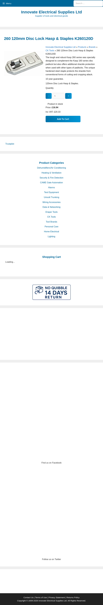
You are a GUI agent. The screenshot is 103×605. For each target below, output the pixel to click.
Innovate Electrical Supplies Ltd (51, 12)
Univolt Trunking (51, 197)
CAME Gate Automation (51, 182)
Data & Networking (51, 207)
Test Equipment (51, 192)
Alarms (51, 187)
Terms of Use (41, 597)
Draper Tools (51, 212)
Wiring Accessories (51, 202)
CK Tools (50, 50)
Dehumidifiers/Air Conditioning (51, 168)
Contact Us (28, 597)
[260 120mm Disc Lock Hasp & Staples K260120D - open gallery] (24, 90)
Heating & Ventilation (52, 173)
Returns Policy (73, 597)
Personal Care (51, 226)
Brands (92, 47)
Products (82, 47)
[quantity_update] (58, 96)
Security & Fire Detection (51, 178)
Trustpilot (9, 144)
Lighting (51, 236)
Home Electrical (51, 231)
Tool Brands (51, 222)
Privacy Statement (57, 597)
